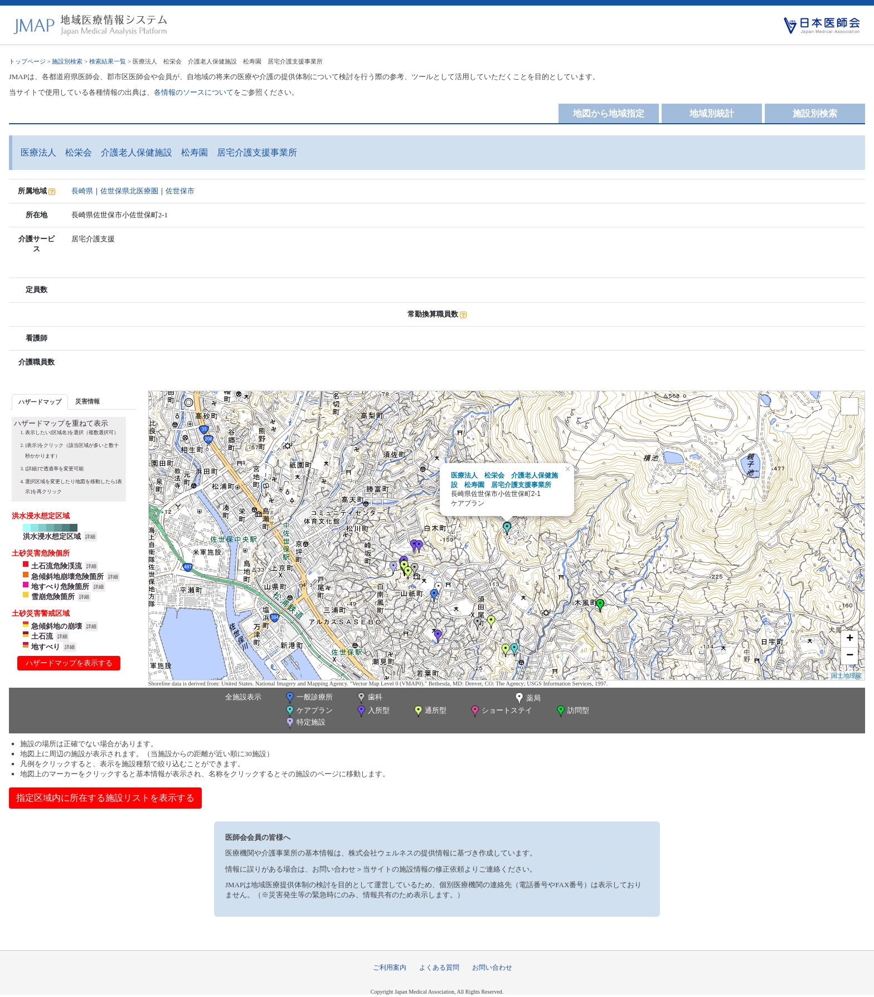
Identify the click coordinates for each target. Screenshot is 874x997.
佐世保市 (180, 191)
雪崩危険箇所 (53, 596)
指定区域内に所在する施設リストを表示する (105, 798)
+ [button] (849, 639)
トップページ (27, 61)
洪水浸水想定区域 (52, 536)
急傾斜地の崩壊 (56, 626)
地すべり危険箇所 (60, 586)
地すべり (45, 647)
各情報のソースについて (194, 92)
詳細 (90, 536)
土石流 (42, 636)
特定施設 (305, 723)
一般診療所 (308, 698)
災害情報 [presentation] (87, 401)
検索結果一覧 (107, 61)
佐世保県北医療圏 (129, 191)
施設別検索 (67, 61)
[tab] (40, 401)
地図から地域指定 (608, 113)
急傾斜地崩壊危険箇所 (67, 576)
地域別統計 (712, 113)
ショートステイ (500, 711)
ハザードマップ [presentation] (39, 401)
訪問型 (572, 711)
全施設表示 (243, 697)
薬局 (527, 699)
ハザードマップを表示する (69, 663)
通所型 (429, 711)
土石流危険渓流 (56, 566)
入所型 (372, 711)
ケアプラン (308, 711)
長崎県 (82, 191)
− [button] (849, 656)
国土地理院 (846, 675)
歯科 (368, 698)
